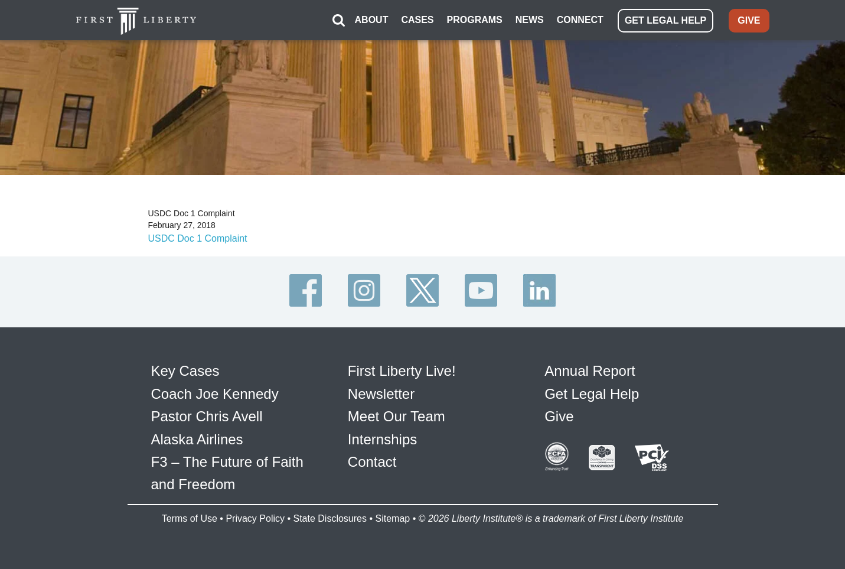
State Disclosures (330, 518)
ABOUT (372, 20)
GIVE (749, 20)
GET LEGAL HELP (665, 20)
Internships (382, 439)
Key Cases (185, 371)
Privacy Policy (255, 518)
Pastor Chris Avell (207, 416)
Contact (372, 462)
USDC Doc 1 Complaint (197, 238)
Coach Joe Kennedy (215, 394)
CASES (417, 20)
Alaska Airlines (197, 439)
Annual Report (589, 371)
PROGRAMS (475, 20)
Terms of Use (189, 518)
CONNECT (580, 20)
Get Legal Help (591, 394)
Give (558, 416)
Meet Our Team (396, 416)
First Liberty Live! (402, 371)
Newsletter (381, 394)
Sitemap (392, 518)
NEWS (530, 20)
